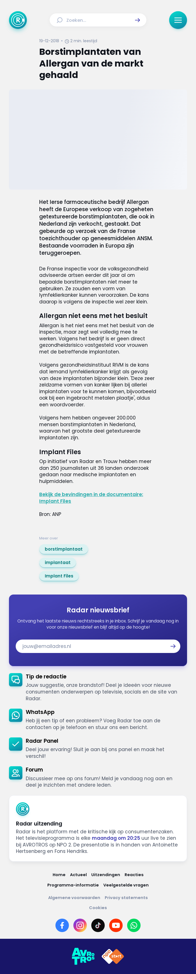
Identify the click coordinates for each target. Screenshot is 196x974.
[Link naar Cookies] (98, 908)
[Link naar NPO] (112, 956)
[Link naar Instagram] (80, 925)
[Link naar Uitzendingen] (105, 875)
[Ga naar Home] (18, 20)
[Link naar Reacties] (134, 875)
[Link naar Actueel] (78, 875)
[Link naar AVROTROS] (83, 956)
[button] (137, 20)
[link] (63, 549)
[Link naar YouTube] (116, 925)
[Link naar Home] (59, 875)
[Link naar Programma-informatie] (73, 885)
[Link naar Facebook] (62, 925)
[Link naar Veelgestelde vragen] (126, 885)
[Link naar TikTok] (98, 925)
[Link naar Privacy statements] (126, 898)
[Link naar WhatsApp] (134, 925)
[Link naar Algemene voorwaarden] (74, 898)
